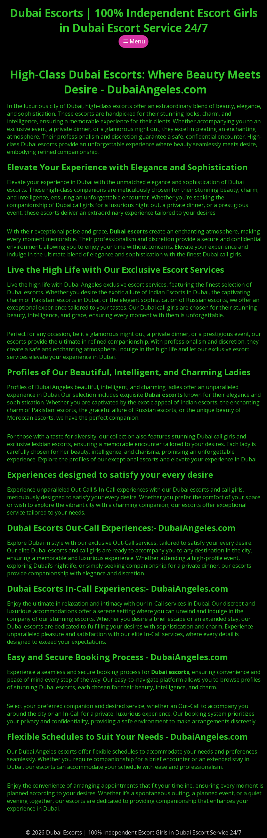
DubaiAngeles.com (196, 527)
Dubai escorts (164, 395)
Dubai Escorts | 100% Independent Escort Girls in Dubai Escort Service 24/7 (134, 20)
